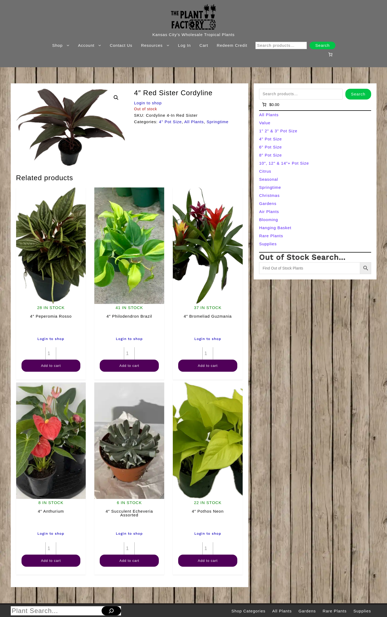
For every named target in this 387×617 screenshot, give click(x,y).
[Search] (111, 610)
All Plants (194, 121)
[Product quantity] (50, 353)
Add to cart (51, 366)
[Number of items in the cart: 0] (330, 54)
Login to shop (148, 103)
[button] (116, 97)
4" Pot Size (170, 121)
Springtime (218, 121)
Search (322, 45)
